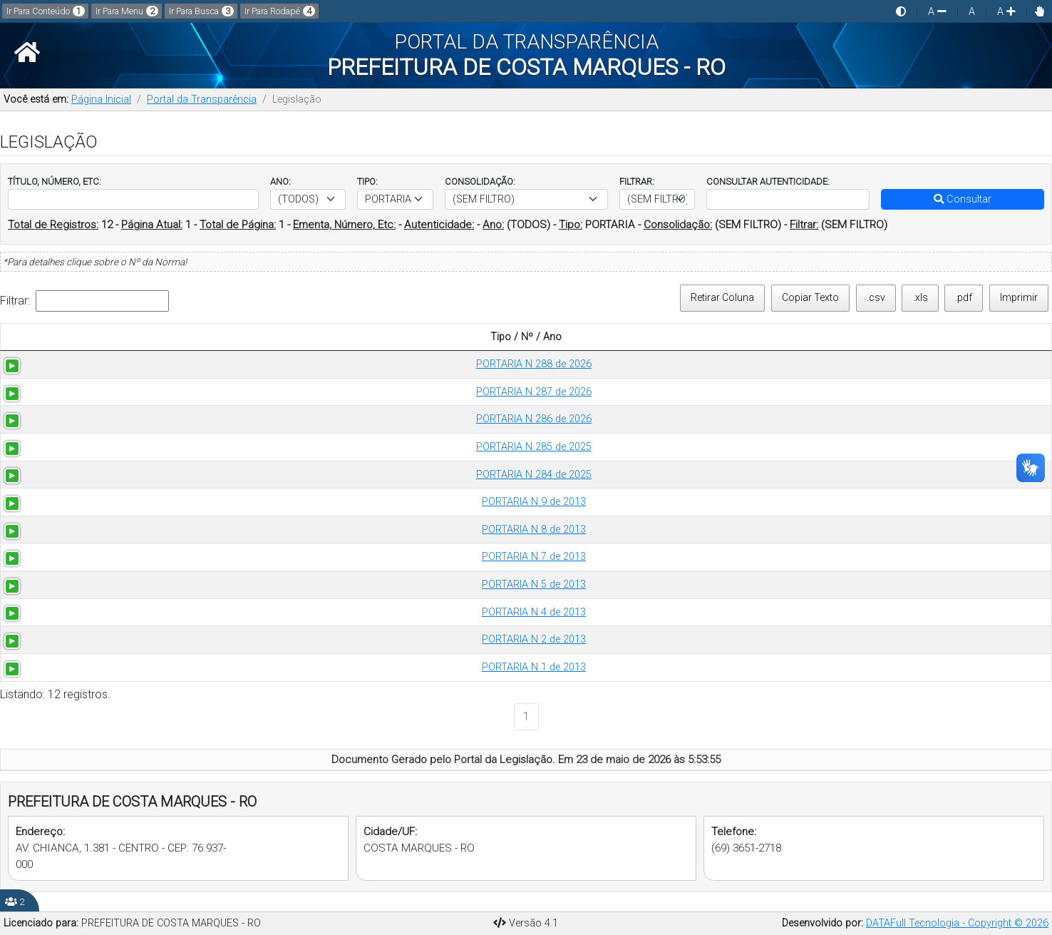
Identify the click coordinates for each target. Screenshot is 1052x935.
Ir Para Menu (127, 11)
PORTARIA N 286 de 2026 (70, 419)
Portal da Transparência (202, 99)
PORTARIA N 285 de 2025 (70, 447)
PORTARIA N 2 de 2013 (71, 639)
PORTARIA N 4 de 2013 (71, 612)
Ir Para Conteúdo (46, 11)
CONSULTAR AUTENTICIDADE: (768, 181)
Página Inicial (101, 99)
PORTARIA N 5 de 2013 (71, 584)
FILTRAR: (636, 181)
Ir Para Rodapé (280, 11)
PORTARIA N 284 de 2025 (70, 475)
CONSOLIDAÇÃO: (480, 181)
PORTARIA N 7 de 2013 (71, 557)
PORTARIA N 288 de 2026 (70, 364)
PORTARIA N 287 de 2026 (70, 392)
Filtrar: (84, 301)
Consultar (962, 199)
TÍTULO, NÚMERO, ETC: (54, 181)
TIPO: (367, 181)
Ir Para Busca (201, 11)
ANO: (280, 181)
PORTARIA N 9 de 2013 (71, 502)
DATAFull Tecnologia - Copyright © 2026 (957, 923)
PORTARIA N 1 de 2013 (71, 667)
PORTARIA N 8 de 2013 (71, 529)
